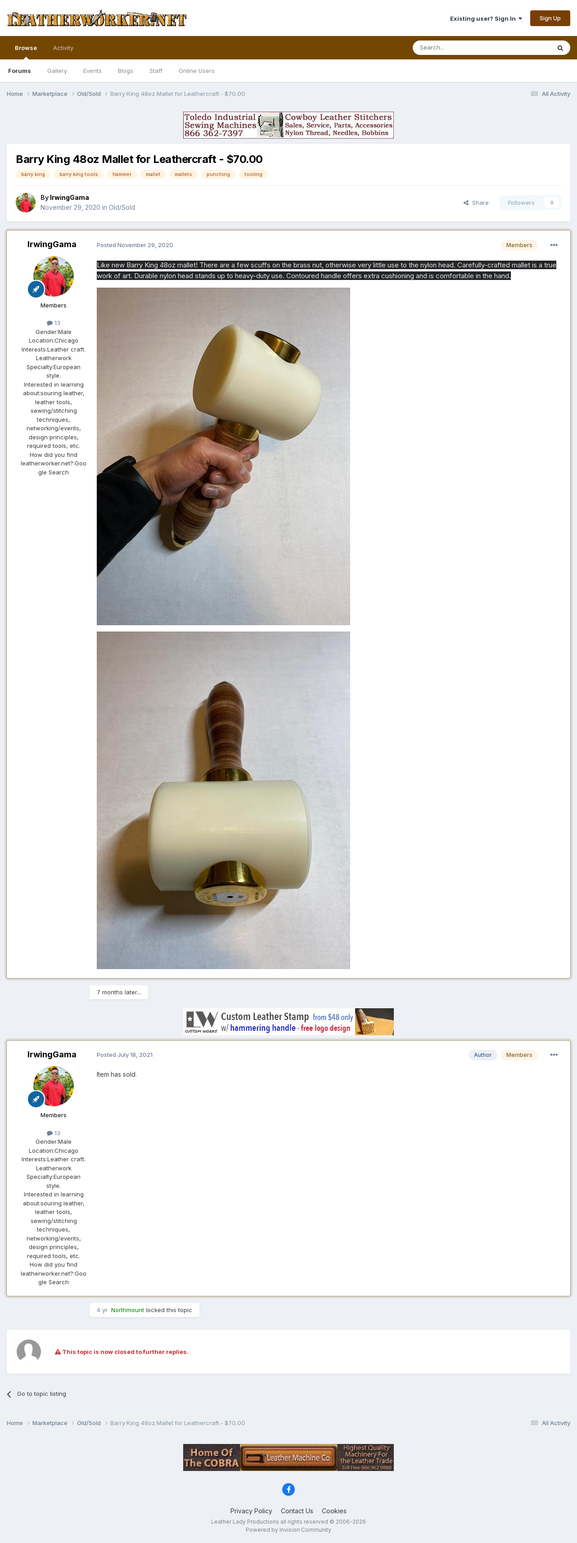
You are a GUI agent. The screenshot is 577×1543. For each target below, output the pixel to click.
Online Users (197, 70)
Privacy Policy (251, 1511)
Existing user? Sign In (486, 18)
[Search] (459, 48)
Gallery (57, 70)
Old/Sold (122, 207)
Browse (26, 51)
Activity (63, 47)
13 (53, 322)
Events (92, 70)
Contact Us (297, 1511)
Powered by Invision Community (288, 1529)
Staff (155, 70)
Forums (19, 70)
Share (476, 202)
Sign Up (550, 18)
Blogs (125, 70)
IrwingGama (52, 244)
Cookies (334, 1511)
